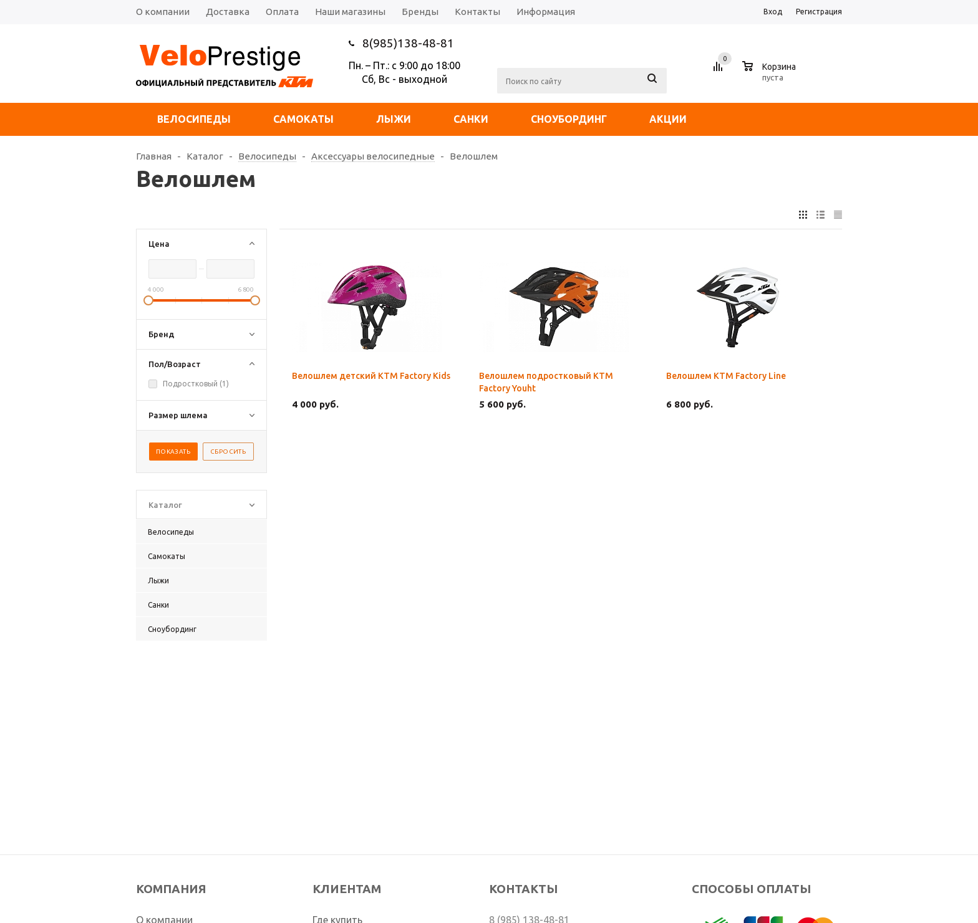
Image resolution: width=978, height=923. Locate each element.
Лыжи (393, 119)
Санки (470, 119)
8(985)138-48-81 (408, 43)
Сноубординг (569, 119)
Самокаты (303, 119)
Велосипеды (194, 119)
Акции (668, 119)
